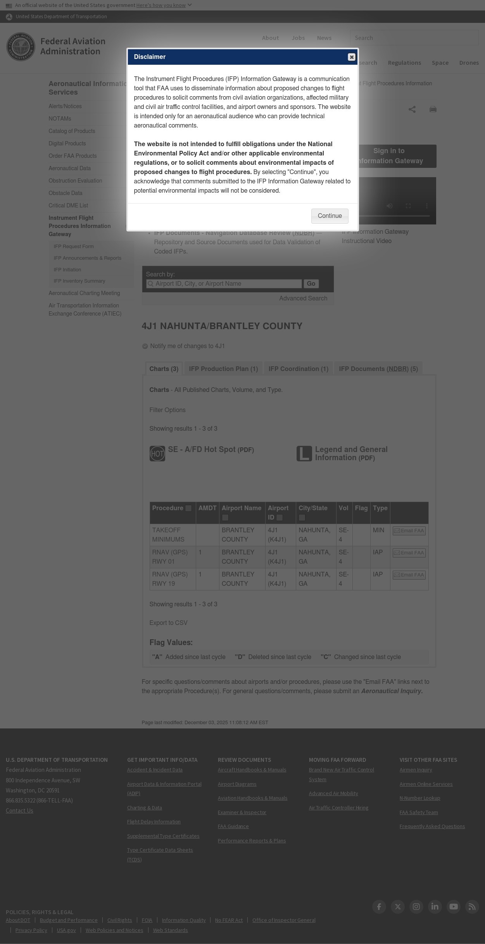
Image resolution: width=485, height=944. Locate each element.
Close (351, 57)
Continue (330, 216)
